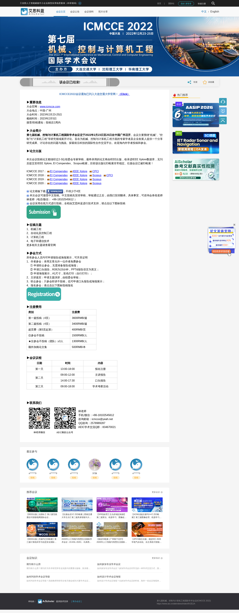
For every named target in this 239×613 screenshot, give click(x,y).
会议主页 (60, 11)
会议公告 (75, 11)
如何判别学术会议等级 (38, 576)
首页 (159, 3)
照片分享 (103, 11)
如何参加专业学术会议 (108, 564)
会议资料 (89, 11)
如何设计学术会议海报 (108, 576)
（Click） (124, 94)
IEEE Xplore (80, 171)
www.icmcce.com (50, 106)
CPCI (95, 171)
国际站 (171, 3)
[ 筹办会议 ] (76, 601)
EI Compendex (59, 171)
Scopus (96, 175)
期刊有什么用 (33, 564)
